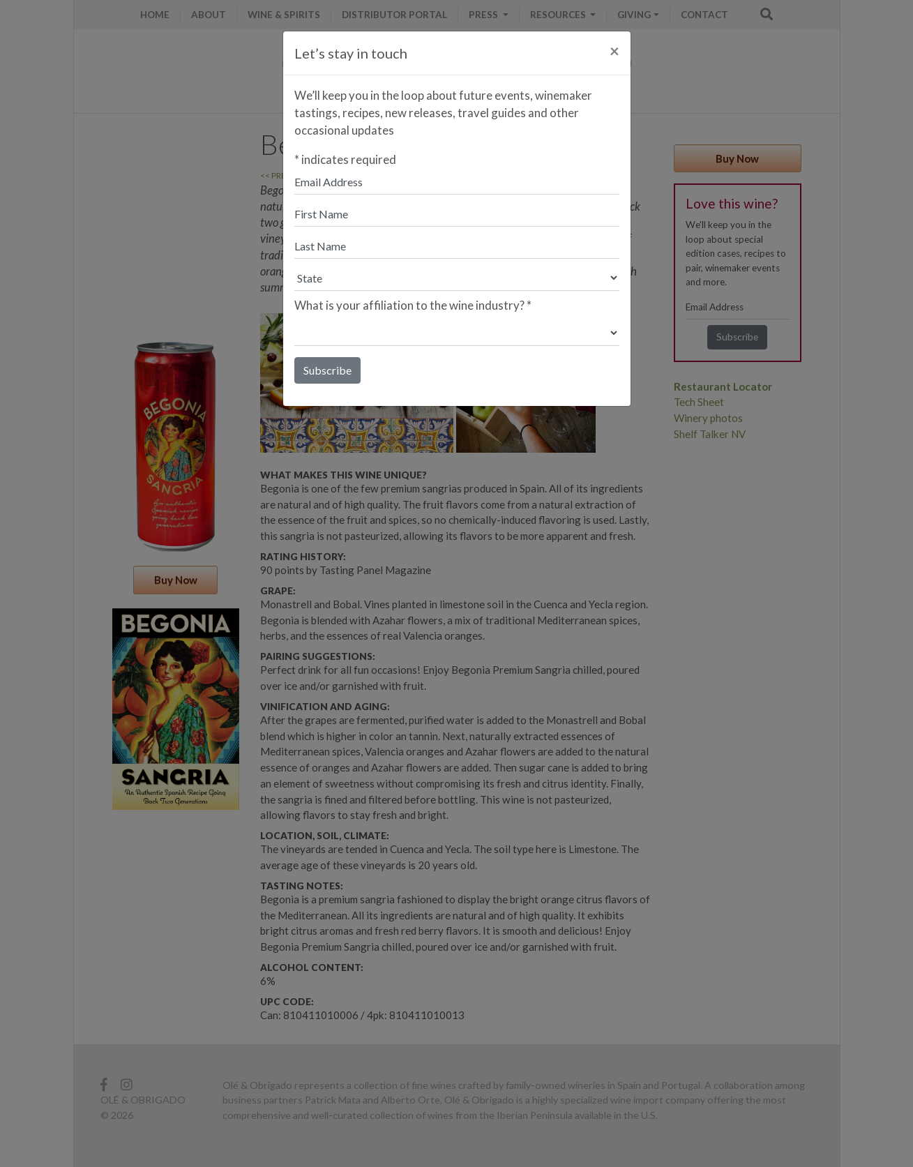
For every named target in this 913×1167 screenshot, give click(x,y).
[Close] (614, 50)
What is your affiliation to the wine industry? (412, 305)
